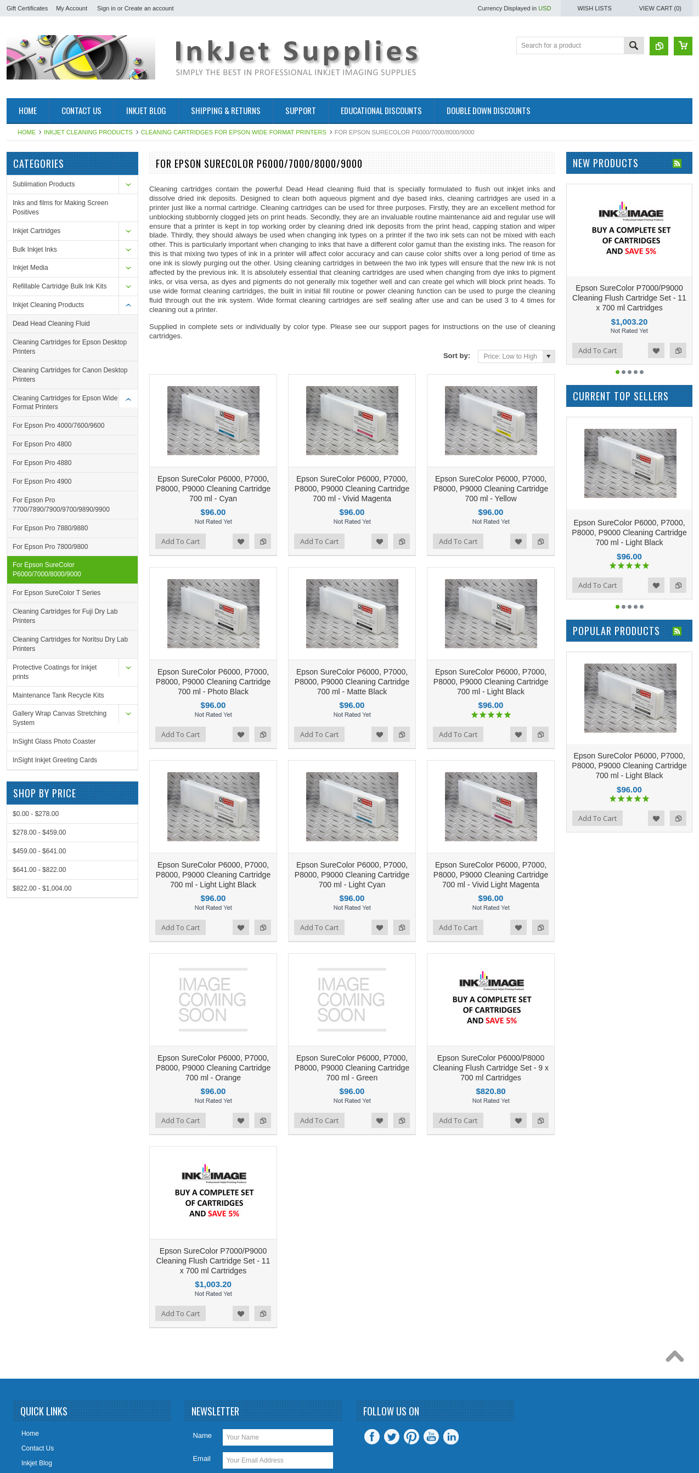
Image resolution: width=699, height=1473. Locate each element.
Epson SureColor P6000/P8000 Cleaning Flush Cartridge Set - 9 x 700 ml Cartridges (491, 975)
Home (27, 132)
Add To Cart (180, 518)
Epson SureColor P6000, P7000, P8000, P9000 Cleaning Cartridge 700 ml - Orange (213, 975)
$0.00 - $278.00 (36, 814)
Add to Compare (263, 518)
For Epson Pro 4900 (42, 481)
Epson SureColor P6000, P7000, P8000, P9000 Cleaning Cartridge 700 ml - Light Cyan (352, 805)
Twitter (391, 1321)
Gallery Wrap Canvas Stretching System (59, 718)
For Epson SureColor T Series (56, 593)
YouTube (431, 1321)
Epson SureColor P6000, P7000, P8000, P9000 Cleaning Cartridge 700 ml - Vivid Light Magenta (490, 805)
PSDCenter (509, 1438)
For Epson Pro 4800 (42, 444)
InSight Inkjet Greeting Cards (55, 760)
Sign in (106, 8)
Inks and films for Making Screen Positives (60, 207)
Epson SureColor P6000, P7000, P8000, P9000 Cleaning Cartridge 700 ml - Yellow (490, 465)
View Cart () (660, 8)
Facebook (372, 1321)
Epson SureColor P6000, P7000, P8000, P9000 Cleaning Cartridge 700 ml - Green (352, 975)
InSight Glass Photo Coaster (54, 741)
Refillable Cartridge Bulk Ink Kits (59, 286)
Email (202, 1343)
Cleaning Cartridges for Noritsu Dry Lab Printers (70, 644)
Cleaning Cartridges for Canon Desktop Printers (70, 374)
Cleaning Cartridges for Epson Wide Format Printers (233, 132)
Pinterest (411, 1321)
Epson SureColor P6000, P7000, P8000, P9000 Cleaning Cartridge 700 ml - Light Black (490, 635)
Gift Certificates (27, 8)
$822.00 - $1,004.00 (42, 888)
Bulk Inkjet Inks (35, 249)
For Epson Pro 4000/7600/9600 (58, 425)
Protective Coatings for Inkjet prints (55, 672)
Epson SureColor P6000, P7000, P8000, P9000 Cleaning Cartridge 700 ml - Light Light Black (213, 805)
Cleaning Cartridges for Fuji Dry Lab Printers (65, 616)
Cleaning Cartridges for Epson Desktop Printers (70, 346)
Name (202, 1320)
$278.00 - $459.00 (39, 832)
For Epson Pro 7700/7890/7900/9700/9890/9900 (61, 504)
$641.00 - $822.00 (39, 870)
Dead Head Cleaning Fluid (51, 323)
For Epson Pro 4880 (42, 463)
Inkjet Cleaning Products (88, 132)
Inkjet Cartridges (36, 231)
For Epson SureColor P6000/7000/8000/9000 (47, 569)
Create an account (149, 8)
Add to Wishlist (241, 518)
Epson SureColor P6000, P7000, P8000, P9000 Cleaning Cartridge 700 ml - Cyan (213, 465)
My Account (71, 8)
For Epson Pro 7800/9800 (50, 547)
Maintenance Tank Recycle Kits (58, 695)
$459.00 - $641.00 (39, 851)
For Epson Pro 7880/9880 (50, 528)
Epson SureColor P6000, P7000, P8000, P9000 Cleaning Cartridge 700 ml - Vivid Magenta (352, 465)
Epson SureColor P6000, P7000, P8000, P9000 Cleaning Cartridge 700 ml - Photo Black (213, 635)
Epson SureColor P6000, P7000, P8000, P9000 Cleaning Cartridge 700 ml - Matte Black (352, 635)
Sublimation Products (44, 184)
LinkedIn (451, 1321)
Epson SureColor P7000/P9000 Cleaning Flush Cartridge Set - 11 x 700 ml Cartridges (213, 1145)
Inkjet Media (30, 267)
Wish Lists (594, 8)
